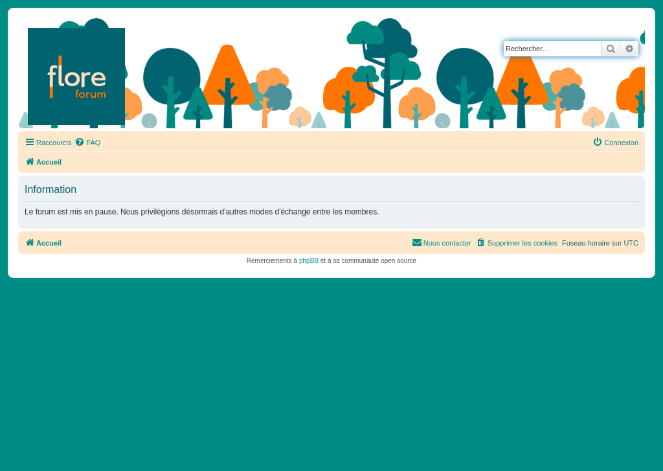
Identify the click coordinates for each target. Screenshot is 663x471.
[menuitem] (87, 142)
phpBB (309, 260)
